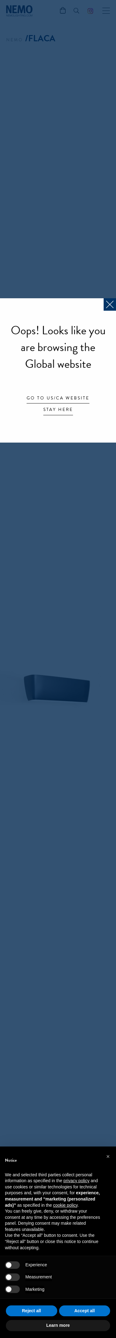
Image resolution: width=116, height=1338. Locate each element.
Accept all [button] (84, 1310)
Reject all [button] (31, 1310)
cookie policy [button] (65, 1205)
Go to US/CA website (58, 398)
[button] (108, 1156)
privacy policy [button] (76, 1180)
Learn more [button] (58, 1325)
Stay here (58, 410)
